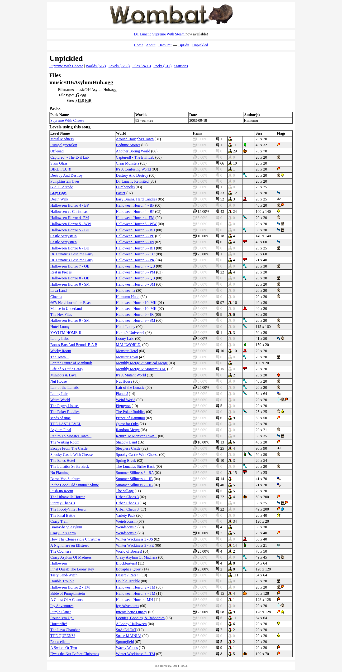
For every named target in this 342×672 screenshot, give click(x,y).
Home (138, 45)
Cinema (56, 297)
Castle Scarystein (63, 236)
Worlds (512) (96, 66)
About (150, 45)
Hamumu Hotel (127, 297)
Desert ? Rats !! (128, 575)
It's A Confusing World (133, 169)
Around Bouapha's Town (135, 139)
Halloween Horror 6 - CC (135, 254)
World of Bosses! (129, 551)
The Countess (60, 551)
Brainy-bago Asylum (66, 527)
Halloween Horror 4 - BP (69, 205)
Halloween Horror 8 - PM (135, 272)
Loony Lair (58, 394)
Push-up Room (61, 491)
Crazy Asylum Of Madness (71, 557)
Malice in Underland (66, 309)
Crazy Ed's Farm (63, 533)
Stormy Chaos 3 (62, 503)
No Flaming (59, 473)
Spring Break (126, 460)
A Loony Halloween (131, 624)
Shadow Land (126, 442)
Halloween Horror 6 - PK (135, 260)
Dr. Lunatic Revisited (132, 181)
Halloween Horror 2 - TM (70, 587)
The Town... (59, 357)
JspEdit (183, 45)
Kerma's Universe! (130, 333)
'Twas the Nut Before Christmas (74, 654)
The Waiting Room (64, 442)
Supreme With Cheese (66, 66)
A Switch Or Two (63, 648)
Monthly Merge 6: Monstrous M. (141, 369)
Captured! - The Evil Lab (69, 157)
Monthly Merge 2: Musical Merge (142, 363)
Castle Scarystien (63, 242)
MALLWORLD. (128, 345)
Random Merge (128, 430)
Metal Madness (62, 139)
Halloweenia (125, 290)
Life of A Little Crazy (66, 369)
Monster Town (127, 357)
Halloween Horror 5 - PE (135, 236)
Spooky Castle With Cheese (71, 455)
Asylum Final (60, 430)
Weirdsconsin (126, 521)
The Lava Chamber (65, 630)
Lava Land (58, 290)
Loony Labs (59, 338)
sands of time (60, 418)
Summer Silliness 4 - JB (134, 479)
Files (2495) (141, 66)
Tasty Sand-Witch (63, 575)
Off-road (57, 151)
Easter (120, 193)
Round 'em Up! (62, 618)
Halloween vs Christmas (68, 211)
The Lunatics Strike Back (69, 466)
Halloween (58, 563)
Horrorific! (58, 624)
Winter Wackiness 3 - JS (134, 539)
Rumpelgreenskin (63, 145)
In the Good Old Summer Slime (74, 485)
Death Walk (59, 199)
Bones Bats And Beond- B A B (73, 345)
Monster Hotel (127, 351)
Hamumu (165, 45)
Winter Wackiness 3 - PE (135, 545)
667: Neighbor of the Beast (70, 303)
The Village (125, 491)
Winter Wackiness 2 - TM (135, 654)
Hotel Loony (60, 327)
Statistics (181, 66)
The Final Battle (62, 515)
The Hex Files (61, 314)
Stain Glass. (59, 163)
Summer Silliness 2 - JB (134, 485)
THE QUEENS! (62, 636)
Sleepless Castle (128, 448)
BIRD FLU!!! (60, 169)
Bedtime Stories (128, 145)
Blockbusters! (126, 563)
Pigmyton (123, 406)
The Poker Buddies (65, 412)
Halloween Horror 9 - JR (135, 314)
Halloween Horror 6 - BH (69, 248)
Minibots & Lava (63, 375)
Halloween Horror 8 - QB (69, 278)
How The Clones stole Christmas (75, 539)
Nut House (58, 381)
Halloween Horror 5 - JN (135, 242)
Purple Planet (60, 612)
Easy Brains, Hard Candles (136, 199)
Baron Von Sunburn (65, 479)
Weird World (60, 400)
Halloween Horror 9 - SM (70, 320)
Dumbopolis (125, 187)
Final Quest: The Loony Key (72, 569)
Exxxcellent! (60, 642)
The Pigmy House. (64, 406)
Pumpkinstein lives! (65, 181)
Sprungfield (125, 642)
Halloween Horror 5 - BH (69, 230)
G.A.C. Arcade (61, 187)
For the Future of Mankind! (71, 363)
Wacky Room (60, 351)
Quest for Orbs (127, 424)
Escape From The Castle (69, 448)
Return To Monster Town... (70, 436)
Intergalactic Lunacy (131, 612)
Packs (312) (162, 66)
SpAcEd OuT (126, 630)
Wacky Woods (127, 648)
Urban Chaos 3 (127, 497)
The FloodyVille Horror (68, 509)
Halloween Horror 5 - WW (70, 224)
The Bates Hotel (62, 460)
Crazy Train (59, 521)
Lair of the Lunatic (64, 387)
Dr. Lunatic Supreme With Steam (159, 34)
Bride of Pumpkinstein (67, 593)
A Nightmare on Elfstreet (69, 545)
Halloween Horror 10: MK (136, 303)
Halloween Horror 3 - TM (135, 593)
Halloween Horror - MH (134, 600)
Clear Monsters (127, 163)
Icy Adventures (61, 606)
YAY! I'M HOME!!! (65, 333)
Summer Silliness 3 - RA (135, 473)
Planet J (122, 394)
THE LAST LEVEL (65, 424)
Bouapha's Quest (128, 569)
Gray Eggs (58, 193)
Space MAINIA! (128, 636)
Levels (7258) (119, 66)
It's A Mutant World (131, 375)
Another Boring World (133, 151)
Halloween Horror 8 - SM (70, 284)
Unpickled (200, 45)
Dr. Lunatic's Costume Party (71, 254)
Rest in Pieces (61, 272)
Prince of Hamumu (130, 418)
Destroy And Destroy (66, 175)
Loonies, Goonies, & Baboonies (140, 618)
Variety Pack (125, 515)
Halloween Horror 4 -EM (69, 218)
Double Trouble (62, 581)
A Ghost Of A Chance (67, 600)
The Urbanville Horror (67, 497)
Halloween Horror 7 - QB (69, 266)
